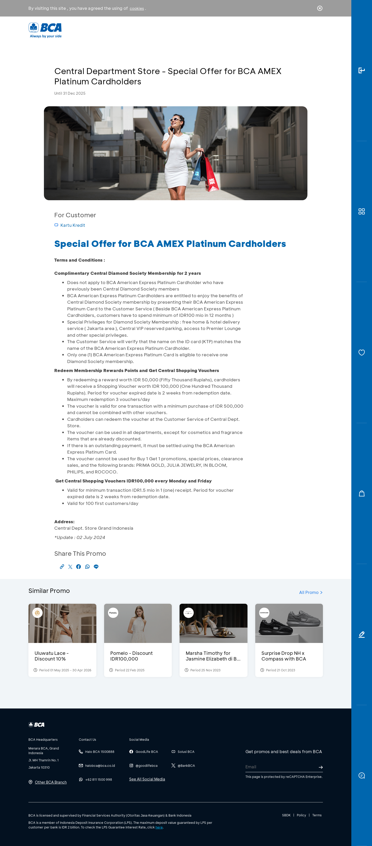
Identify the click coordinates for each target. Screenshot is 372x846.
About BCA (205, 30)
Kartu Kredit (69, 225)
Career (240, 30)
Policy (301, 815)
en (318, 30)
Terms (317, 815)
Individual (134, 30)
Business (168, 30)
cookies (137, 8)
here (159, 827)
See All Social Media (147, 779)
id (309, 30)
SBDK (286, 815)
